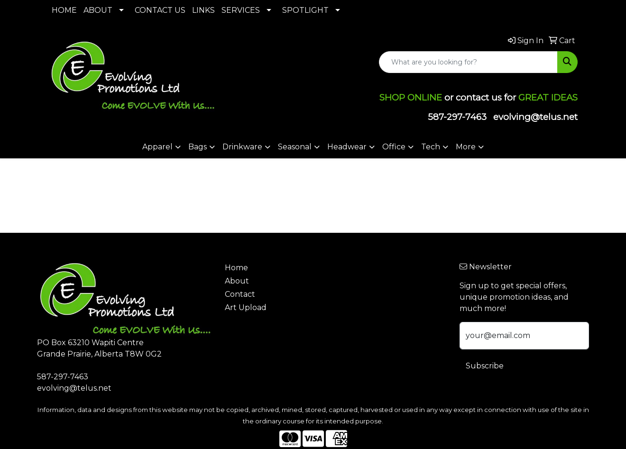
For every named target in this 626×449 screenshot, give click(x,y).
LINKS (203, 10)
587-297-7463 (457, 116)
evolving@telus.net (535, 116)
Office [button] (393, 146)
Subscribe (485, 365)
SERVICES (240, 10)
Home (236, 267)
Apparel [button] (157, 146)
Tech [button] (430, 146)
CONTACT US (160, 10)
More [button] (466, 146)
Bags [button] (197, 146)
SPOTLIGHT (305, 10)
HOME (64, 10)
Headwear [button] (347, 146)
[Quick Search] (468, 62)
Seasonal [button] (295, 146)
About (237, 280)
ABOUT (97, 10)
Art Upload (246, 307)
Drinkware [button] (242, 146)
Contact (240, 294)
